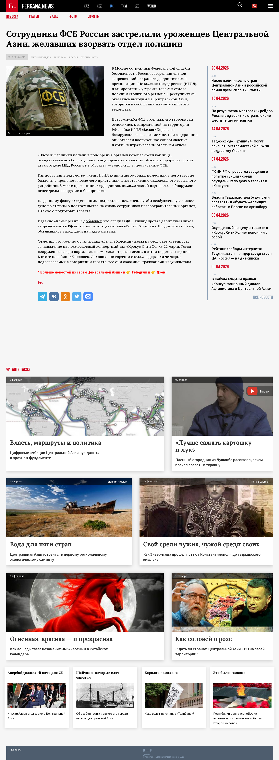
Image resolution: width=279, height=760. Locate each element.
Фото (75, 17)
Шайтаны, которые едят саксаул (99, 675)
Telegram (139, 272)
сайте (166, 104)
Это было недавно (231, 673)
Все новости (263, 297)
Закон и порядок (41, 57)
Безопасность (89, 57)
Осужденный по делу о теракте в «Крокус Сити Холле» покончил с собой (240, 232)
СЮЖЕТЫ (96, 17)
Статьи (35, 17)
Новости (12, 17)
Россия (73, 57)
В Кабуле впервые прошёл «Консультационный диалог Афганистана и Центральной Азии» (242, 284)
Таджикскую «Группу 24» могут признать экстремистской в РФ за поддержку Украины (240, 146)
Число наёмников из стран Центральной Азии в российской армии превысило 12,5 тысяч (239, 85)
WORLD (153, 6)
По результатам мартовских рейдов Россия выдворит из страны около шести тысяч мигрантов (242, 115)
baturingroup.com (168, 756)
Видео (55, 17)
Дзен (160, 272)
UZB (138, 6)
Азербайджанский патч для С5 (30, 675)
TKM (125, 6)
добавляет (92, 221)
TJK (112, 6)
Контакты (16, 748)
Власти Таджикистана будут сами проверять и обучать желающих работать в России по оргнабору (241, 202)
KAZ (86, 6)
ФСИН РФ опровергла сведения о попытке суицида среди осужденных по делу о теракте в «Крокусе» (240, 178)
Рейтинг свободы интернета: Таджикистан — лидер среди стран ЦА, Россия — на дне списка (242, 253)
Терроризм (60, 57)
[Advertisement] (139, 337)
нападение (52, 246)
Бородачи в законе (162, 673)
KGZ (99, 6)
